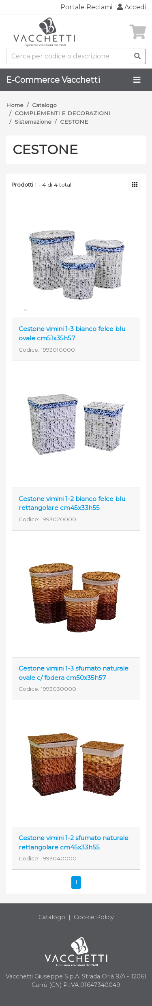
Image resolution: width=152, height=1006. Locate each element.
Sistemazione (33, 121)
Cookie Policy (94, 917)
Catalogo (44, 105)
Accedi (131, 7)
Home (15, 105)
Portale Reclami (86, 7)
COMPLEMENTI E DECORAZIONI (63, 113)
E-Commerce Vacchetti (53, 80)
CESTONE (74, 121)
